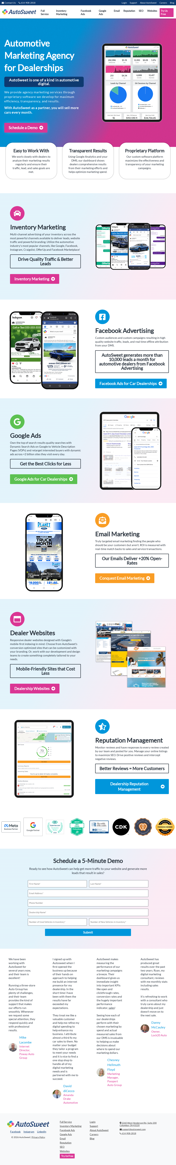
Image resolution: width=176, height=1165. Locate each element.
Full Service (45, 12)
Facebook (15, 1131)
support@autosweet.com (133, 1129)
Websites (152, 10)
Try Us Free (164, 12)
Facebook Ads (86, 12)
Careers (163, 2)
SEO (141, 10)
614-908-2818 (128, 1133)
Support (133, 2)
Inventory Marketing (61, 12)
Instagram (29, 1131)
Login (124, 2)
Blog (172, 2)
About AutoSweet (148, 2)
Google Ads (102, 12)
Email (117, 10)
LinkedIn (41, 1131)
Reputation (129, 10)
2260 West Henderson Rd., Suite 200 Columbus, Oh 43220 (138, 1124)
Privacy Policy (38, 1137)
